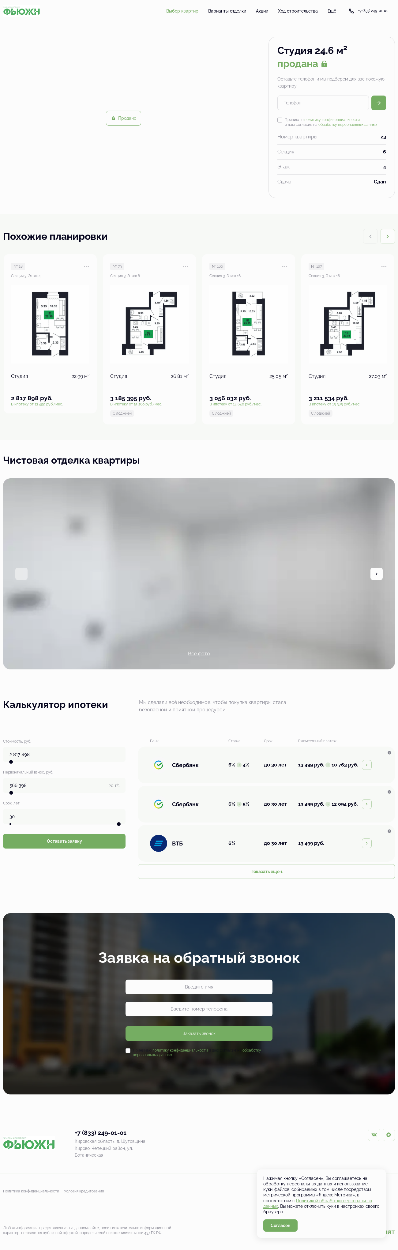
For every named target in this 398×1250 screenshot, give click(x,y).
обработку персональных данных (347, 124)
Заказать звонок (199, 1033)
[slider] (11, 761)
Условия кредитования (84, 1191)
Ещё (332, 11)
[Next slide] (387, 236)
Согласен (280, 1225)
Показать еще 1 (266, 871)
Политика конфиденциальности (31, 1191)
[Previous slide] (21, 574)
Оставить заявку (64, 838)
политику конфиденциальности (332, 120)
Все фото (199, 654)
